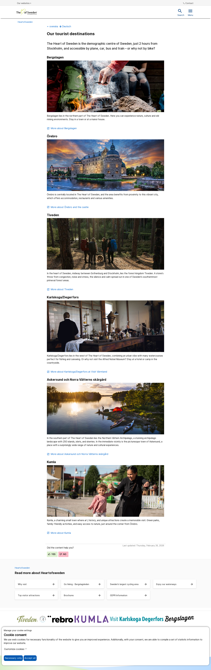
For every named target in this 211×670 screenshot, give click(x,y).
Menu (190, 12)
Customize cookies (15, 649)
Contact (188, 3)
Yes (52, 554)
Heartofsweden (25, 22)
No (62, 554)
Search (180, 12)
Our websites (24, 3)
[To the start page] (27, 12)
